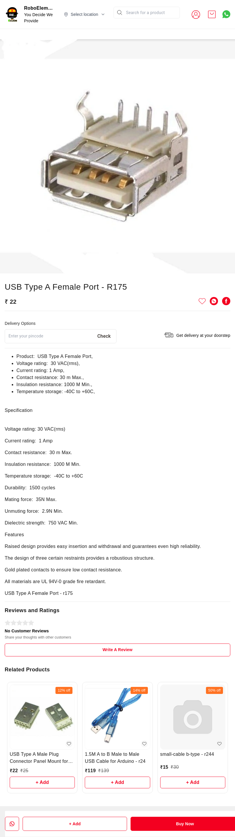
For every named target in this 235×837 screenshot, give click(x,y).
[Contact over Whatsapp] (226, 14)
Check (104, 336)
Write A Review (117, 649)
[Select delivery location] (84, 14)
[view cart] (212, 14)
